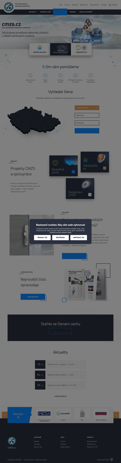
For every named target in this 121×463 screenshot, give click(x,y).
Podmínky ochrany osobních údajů (60, 232)
